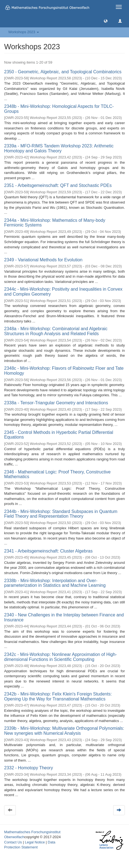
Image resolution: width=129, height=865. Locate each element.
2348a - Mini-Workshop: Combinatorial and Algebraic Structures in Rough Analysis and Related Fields (55, 331)
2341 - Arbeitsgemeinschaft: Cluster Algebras (48, 551)
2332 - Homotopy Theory (28, 767)
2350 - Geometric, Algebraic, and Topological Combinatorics (63, 71)
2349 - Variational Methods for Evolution (43, 259)
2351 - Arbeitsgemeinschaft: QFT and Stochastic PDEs (58, 185)
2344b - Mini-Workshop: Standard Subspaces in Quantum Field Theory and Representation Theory (60, 514)
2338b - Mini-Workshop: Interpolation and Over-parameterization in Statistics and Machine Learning (55, 583)
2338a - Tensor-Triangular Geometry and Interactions (56, 402)
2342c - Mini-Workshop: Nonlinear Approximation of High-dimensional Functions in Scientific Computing (60, 657)
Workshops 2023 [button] (23, 32)
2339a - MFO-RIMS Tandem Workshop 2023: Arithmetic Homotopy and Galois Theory (59, 148)
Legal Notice (35, 842)
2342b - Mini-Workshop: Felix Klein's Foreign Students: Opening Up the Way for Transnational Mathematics (58, 696)
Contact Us (13, 842)
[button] (105, 20)
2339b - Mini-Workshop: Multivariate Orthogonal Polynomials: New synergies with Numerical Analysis (64, 731)
